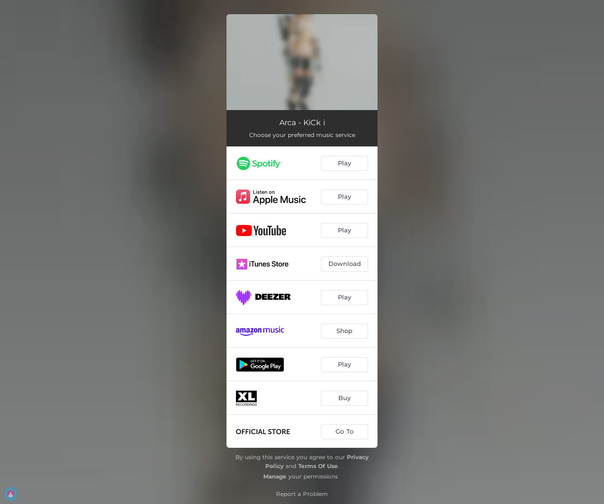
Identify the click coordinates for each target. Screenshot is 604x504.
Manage (274, 476)
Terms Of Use (318, 466)
